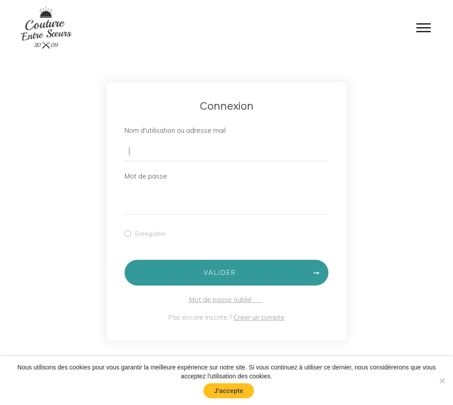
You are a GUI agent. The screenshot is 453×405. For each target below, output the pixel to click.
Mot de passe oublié (225, 299)
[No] (441, 380)
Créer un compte (259, 317)
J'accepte (228, 390)
